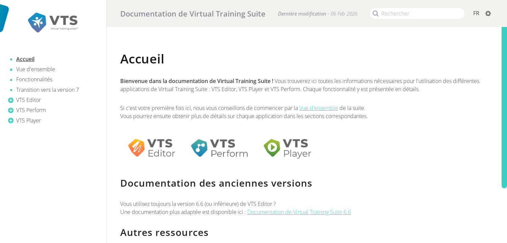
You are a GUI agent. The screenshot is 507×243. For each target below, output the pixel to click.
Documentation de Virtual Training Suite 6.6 (299, 212)
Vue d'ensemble (318, 108)
